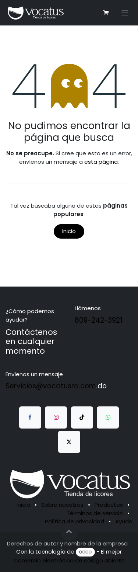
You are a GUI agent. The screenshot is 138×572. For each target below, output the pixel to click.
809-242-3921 (99, 320)
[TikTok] (82, 417)
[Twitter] (69, 442)
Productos (109, 505)
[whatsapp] (108, 417)
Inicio (69, 231)
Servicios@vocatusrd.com (51, 386)
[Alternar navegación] (125, 13)
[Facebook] (30, 417)
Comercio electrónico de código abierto (69, 560)
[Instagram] (56, 417)
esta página (101, 162)
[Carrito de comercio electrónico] (106, 12)
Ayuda (123, 521)
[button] (69, 532)
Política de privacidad (74, 521)
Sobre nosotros (62, 505)
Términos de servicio (95, 513)
